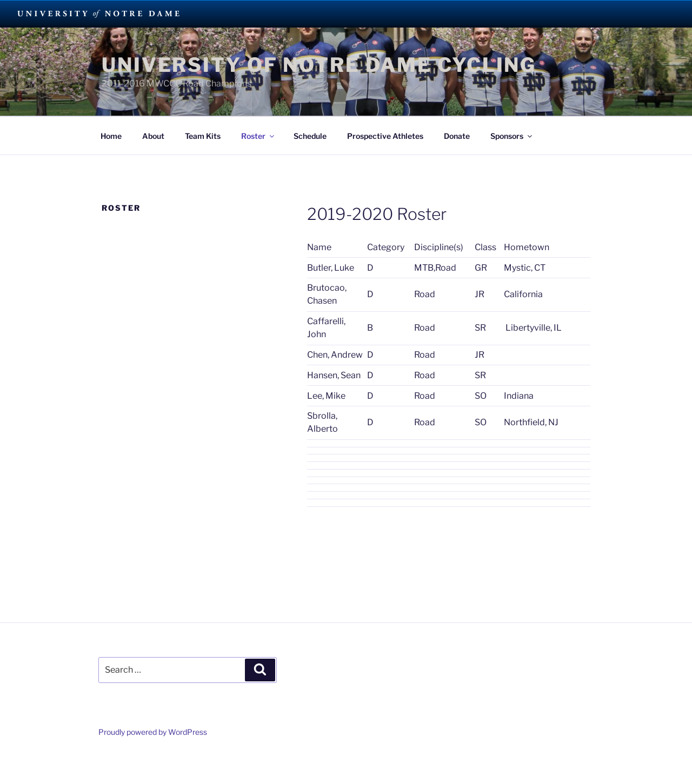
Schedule (310, 135)
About (153, 135)
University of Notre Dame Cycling (319, 65)
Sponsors (512, 135)
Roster (258, 135)
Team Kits (203, 135)
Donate (457, 135)
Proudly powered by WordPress (152, 731)
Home (111, 135)
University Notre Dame (98, 13)
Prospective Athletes (385, 135)
